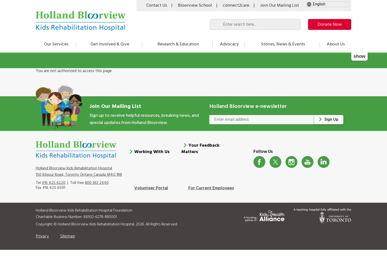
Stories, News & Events (283, 44)
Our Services (56, 44)
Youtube (308, 162)
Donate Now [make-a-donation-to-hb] (330, 24)
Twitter (276, 162)
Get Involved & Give (110, 44)
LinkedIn (324, 162)
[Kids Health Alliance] (264, 214)
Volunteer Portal (151, 188)
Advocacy (229, 44)
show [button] (359, 56)
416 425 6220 (53, 183)
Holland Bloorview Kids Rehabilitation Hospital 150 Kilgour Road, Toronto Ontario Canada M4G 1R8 (79, 171)
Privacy (42, 236)
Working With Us (152, 152)
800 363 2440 (97, 183)
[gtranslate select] (327, 4)
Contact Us (156, 5)
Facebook (259, 162)
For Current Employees (211, 188)
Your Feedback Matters (200, 149)
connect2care (236, 5)
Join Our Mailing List (279, 5)
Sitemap (67, 236)
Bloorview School (195, 5)
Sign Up (331, 119)
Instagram (292, 162)
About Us (336, 44)
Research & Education (178, 44)
